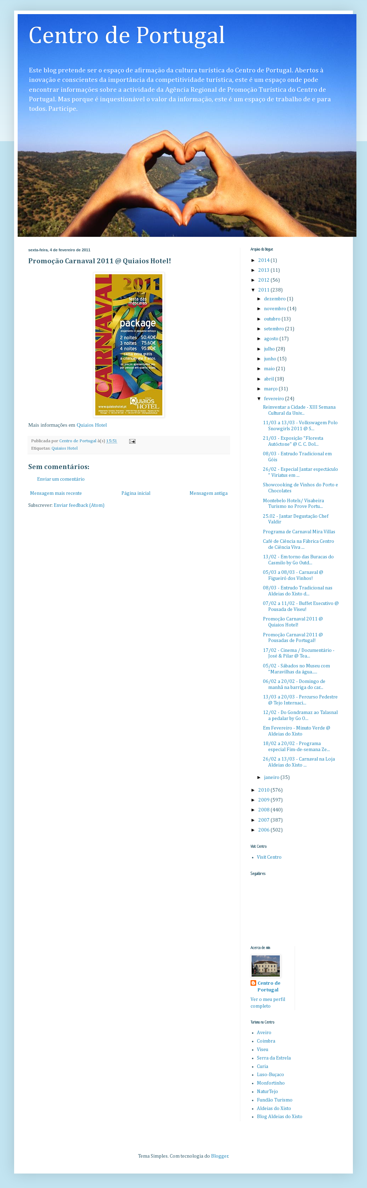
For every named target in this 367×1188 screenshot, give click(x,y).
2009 (264, 800)
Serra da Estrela (274, 1058)
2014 (264, 260)
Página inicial (135, 493)
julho (270, 349)
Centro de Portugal (126, 36)
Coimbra (266, 1041)
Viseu (262, 1049)
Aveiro (264, 1032)
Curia (262, 1066)
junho (270, 358)
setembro (274, 328)
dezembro (275, 298)
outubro (273, 319)
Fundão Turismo (275, 1100)
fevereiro (274, 398)
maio (270, 368)
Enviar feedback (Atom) (79, 505)
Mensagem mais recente (56, 493)
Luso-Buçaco (270, 1074)
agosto (271, 338)
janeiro (272, 777)
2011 (264, 290)
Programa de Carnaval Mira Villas (299, 531)
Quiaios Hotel (92, 425)
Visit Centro (269, 857)
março (271, 388)
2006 (264, 830)
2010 (264, 790)
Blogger (219, 1156)
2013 (264, 270)
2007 (264, 820)
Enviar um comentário (61, 479)
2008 (264, 810)
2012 (264, 280)
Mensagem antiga (208, 493)
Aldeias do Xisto (274, 1108)
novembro (275, 308)
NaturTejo (267, 1091)
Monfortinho (271, 1083)
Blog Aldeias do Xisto (279, 1116)
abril (269, 379)
